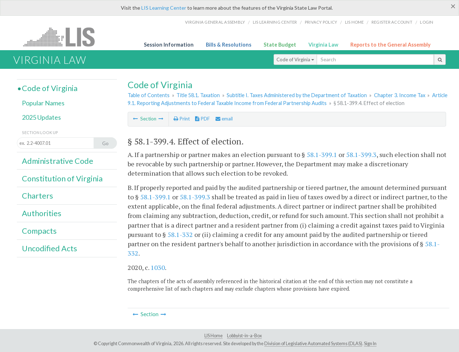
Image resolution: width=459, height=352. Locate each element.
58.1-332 (180, 234)
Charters (37, 195)
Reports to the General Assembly (390, 45)
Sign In (370, 343)
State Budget (280, 45)
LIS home (354, 22)
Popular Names (43, 103)
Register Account (392, 22)
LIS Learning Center (163, 8)
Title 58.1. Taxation (198, 95)
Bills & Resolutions (228, 45)
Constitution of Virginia (62, 178)
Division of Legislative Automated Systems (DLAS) (313, 343)
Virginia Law (323, 45)
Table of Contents (149, 95)
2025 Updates (41, 117)
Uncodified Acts (49, 248)
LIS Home (213, 335)
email (224, 119)
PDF (202, 119)
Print (182, 119)
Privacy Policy (321, 22)
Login (426, 22)
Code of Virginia (295, 59)
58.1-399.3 (361, 154)
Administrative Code (57, 161)
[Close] (453, 6)
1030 (158, 267)
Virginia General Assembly (215, 22)
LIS (63, 37)
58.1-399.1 (322, 154)
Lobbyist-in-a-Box (244, 335)
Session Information (169, 45)
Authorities (41, 213)
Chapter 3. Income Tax (399, 95)
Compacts (39, 231)
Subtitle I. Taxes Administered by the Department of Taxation (297, 95)
